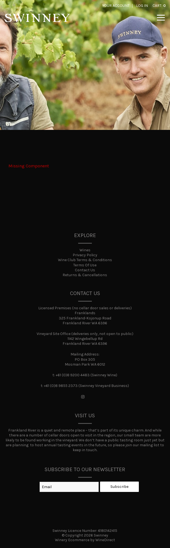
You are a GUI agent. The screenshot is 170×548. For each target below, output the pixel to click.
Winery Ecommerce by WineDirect (85, 540)
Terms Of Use (84, 265)
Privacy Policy (85, 255)
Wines (85, 250)
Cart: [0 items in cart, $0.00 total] (159, 5)
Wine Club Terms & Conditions (85, 260)
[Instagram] (82, 397)
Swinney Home (37, 22)
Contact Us (85, 270)
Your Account (116, 5)
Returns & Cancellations (85, 275)
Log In (142, 5)
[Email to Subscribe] (69, 487)
